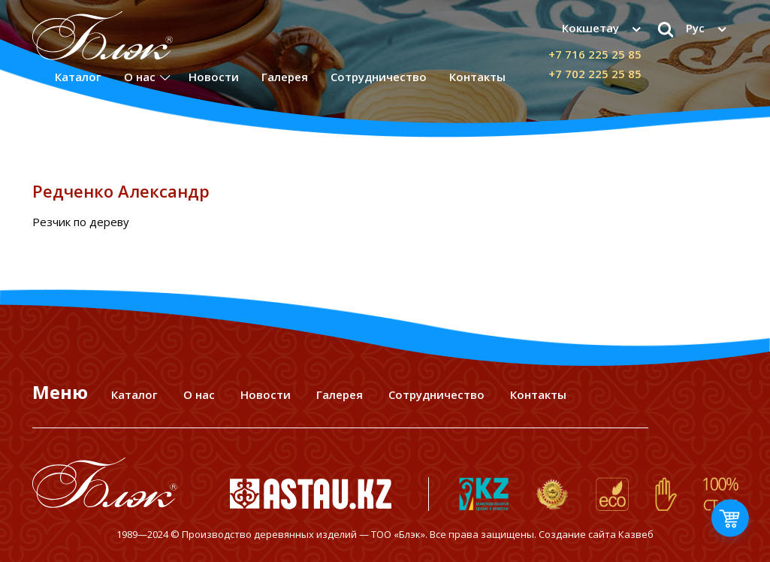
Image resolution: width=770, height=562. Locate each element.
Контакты (477, 76)
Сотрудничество (379, 76)
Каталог (78, 76)
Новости (214, 76)
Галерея (284, 76)
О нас (140, 76)
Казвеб (636, 534)
